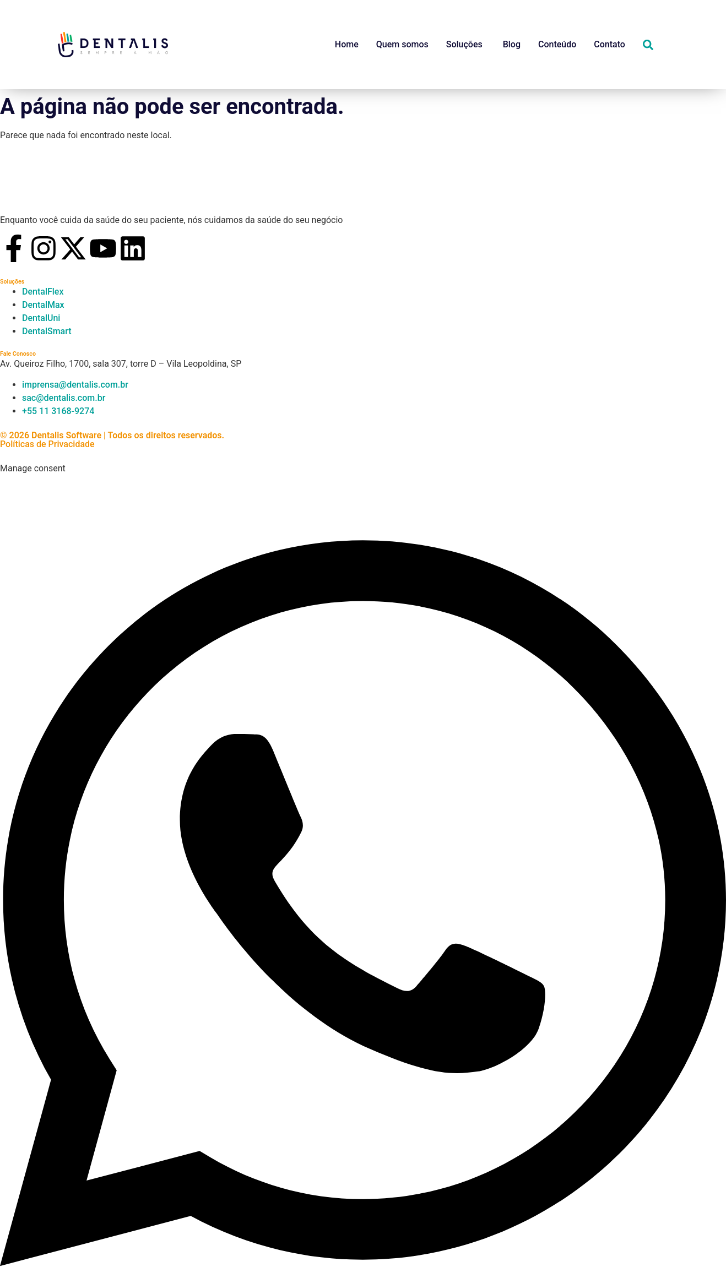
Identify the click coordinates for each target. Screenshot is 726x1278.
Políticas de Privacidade (47, 444)
